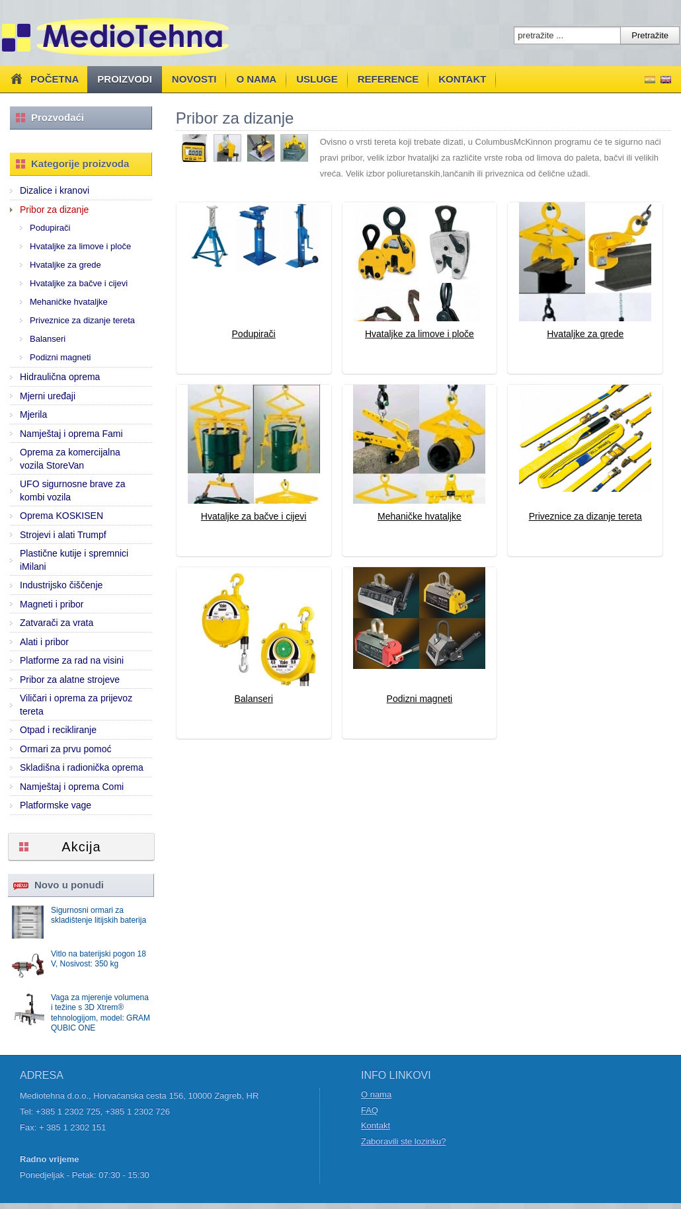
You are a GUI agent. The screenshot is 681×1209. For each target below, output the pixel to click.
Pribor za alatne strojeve (70, 679)
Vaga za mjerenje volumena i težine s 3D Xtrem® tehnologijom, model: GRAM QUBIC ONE (100, 1013)
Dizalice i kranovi (54, 190)
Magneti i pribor (52, 604)
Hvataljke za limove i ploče (80, 246)
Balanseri (47, 339)
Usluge (317, 79)
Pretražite (649, 35)
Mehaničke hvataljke (69, 302)
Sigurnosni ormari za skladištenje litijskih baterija (98, 915)
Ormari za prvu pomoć (65, 749)
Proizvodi (124, 79)
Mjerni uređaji (47, 396)
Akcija (80, 846)
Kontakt (462, 79)
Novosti (194, 79)
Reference (388, 79)
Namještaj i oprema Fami (71, 433)
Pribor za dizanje (54, 209)
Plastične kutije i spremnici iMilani (74, 560)
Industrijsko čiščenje (61, 585)
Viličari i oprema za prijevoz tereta (76, 705)
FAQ (369, 1110)
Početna (43, 79)
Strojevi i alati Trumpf (63, 534)
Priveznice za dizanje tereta (82, 320)
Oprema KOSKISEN (61, 515)
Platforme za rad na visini (72, 660)
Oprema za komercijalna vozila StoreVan (70, 459)
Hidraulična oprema (60, 376)
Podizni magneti (60, 357)
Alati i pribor (44, 642)
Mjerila (33, 414)
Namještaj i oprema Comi (72, 786)
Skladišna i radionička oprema (81, 767)
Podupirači (50, 228)
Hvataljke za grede (65, 265)
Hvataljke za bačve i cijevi (79, 283)
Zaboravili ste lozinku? (403, 1141)
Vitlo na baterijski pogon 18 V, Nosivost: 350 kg (98, 959)
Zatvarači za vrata (56, 622)
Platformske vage (55, 805)
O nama (256, 79)
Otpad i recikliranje (58, 729)
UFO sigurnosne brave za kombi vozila (73, 490)
